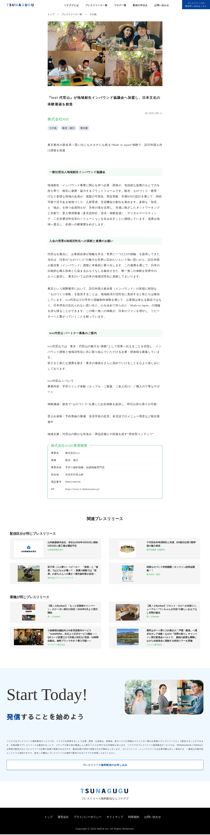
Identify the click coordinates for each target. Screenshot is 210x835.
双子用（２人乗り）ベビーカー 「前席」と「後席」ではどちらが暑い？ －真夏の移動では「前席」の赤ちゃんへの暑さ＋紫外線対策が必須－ (73, 570)
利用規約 (133, 817)
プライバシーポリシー (88, 817)
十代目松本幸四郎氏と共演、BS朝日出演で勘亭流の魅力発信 (171, 544)
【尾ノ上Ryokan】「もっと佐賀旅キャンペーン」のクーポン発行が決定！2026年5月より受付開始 (73, 609)
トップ (51, 14)
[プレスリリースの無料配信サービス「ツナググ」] (22, 5)
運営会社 (63, 817)
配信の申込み (140, 5)
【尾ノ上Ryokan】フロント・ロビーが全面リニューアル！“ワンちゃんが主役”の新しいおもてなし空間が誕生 (172, 609)
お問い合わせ (161, 5)
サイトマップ (114, 817)
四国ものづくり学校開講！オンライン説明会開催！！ (171, 569)
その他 (93, 14)
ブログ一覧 (120, 5)
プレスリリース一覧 (96, 5)
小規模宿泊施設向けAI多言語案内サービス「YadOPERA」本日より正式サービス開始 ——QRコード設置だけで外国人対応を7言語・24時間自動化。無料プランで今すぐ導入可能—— (73, 635)
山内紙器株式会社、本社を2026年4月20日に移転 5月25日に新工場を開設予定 (73, 544)
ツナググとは (71, 5)
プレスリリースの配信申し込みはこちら (196, 4)
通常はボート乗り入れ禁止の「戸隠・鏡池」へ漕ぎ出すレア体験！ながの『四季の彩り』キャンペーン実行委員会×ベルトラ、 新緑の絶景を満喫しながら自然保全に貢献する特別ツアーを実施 (172, 635)
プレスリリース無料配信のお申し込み (105, 765)
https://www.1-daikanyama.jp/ (82, 489)
